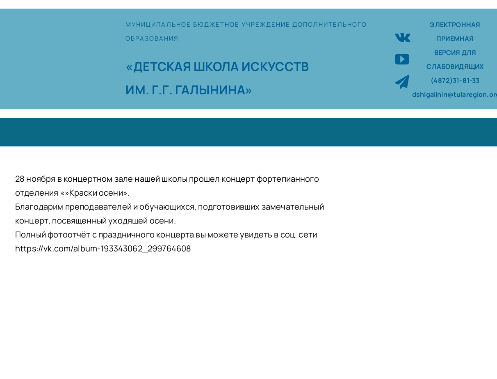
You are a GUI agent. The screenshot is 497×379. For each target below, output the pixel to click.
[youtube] (402, 59)
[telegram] (402, 81)
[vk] (402, 36)
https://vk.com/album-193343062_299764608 (103, 248)
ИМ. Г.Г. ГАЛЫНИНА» (189, 89)
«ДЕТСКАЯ (159, 66)
